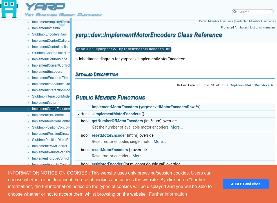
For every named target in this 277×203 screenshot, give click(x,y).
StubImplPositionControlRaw (53, 127)
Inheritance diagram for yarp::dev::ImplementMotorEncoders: (130, 59)
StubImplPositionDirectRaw (52, 140)
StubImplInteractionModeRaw (54, 96)
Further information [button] (168, 194)
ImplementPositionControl (51, 121)
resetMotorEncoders (110, 149)
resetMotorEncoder (109, 135)
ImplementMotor (44, 103)
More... (177, 127)
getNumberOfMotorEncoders (117, 121)
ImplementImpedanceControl (53, 84)
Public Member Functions (216, 21)
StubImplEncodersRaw (49, 34)
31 (213, 85)
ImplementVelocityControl (51, 165)
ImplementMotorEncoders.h (251, 85)
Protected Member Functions (254, 21)
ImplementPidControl (48, 115)
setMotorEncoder (107, 164)
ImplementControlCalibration (53, 41)
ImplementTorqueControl (50, 158)
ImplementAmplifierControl (52, 22)
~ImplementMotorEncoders (116, 114)
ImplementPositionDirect (50, 134)
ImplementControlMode (49, 59)
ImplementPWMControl (49, 146)
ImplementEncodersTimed (52, 78)
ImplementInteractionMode (52, 90)
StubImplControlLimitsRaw (52, 53)
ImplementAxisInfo (46, 28)
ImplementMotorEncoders (51, 109)
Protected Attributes (234, 27)
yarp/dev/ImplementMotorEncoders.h (133, 49)
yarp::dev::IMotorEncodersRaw (167, 107)
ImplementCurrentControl (51, 65)
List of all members (263, 27)
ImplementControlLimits (50, 47)
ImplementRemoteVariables (52, 152)
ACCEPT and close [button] (246, 184)
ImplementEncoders (47, 72)
